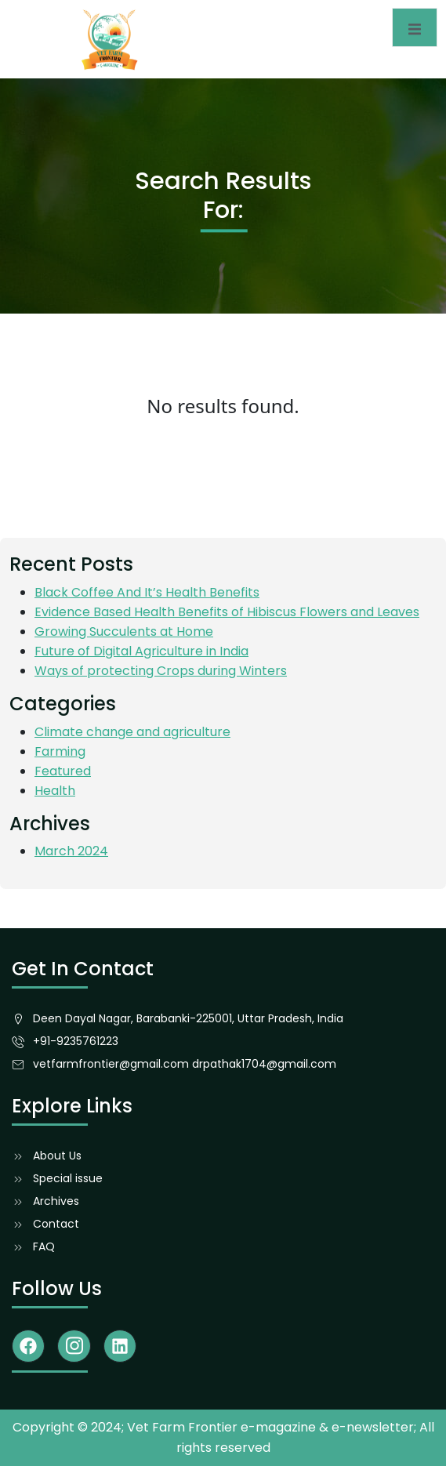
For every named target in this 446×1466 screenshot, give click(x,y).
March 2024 (71, 851)
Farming (59, 751)
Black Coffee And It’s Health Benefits (146, 592)
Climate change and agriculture (132, 732)
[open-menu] (414, 27)
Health (54, 791)
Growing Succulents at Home (123, 631)
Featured (62, 771)
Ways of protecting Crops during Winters (160, 671)
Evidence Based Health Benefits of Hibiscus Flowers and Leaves (226, 612)
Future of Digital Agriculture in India (141, 651)
